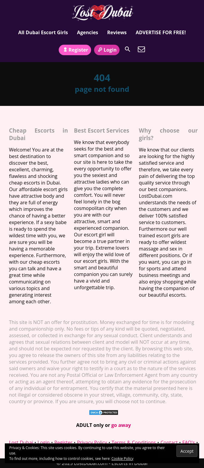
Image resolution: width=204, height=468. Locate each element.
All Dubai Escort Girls (43, 32)
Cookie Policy (122, 458)
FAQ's (188, 442)
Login (107, 49)
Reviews (117, 32)
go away (121, 425)
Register (75, 49)
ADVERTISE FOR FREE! (161, 32)
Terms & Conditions (134, 442)
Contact (169, 442)
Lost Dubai (21, 442)
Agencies (87, 32)
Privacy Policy (92, 442)
